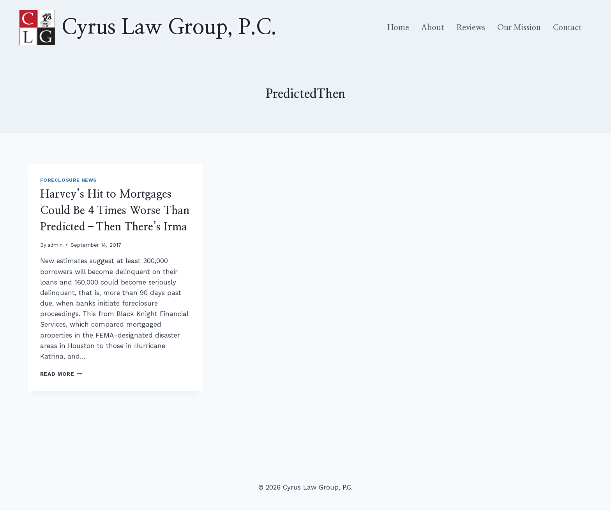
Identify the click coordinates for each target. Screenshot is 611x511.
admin (55, 245)
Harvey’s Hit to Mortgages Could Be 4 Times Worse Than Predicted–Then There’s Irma (114, 211)
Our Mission (519, 28)
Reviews (470, 28)
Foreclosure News (68, 180)
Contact (567, 28)
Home (398, 28)
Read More (61, 374)
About (432, 28)
